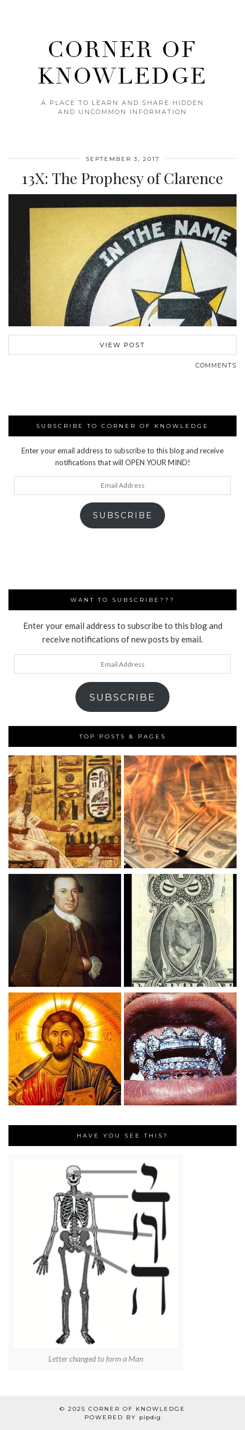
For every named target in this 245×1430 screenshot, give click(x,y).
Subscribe (123, 515)
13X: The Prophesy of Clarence (122, 178)
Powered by (122, 1417)
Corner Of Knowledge (136, 1408)
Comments (216, 365)
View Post (122, 345)
